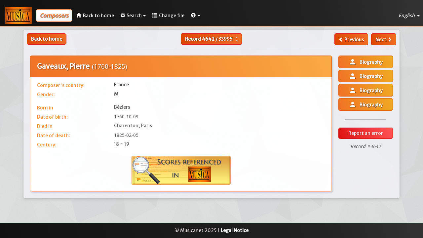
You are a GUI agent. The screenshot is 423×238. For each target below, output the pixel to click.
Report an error (365, 133)
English (409, 16)
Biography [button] (366, 62)
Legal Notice (235, 230)
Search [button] (133, 16)
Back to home (46, 39)
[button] (196, 15)
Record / (212, 39)
